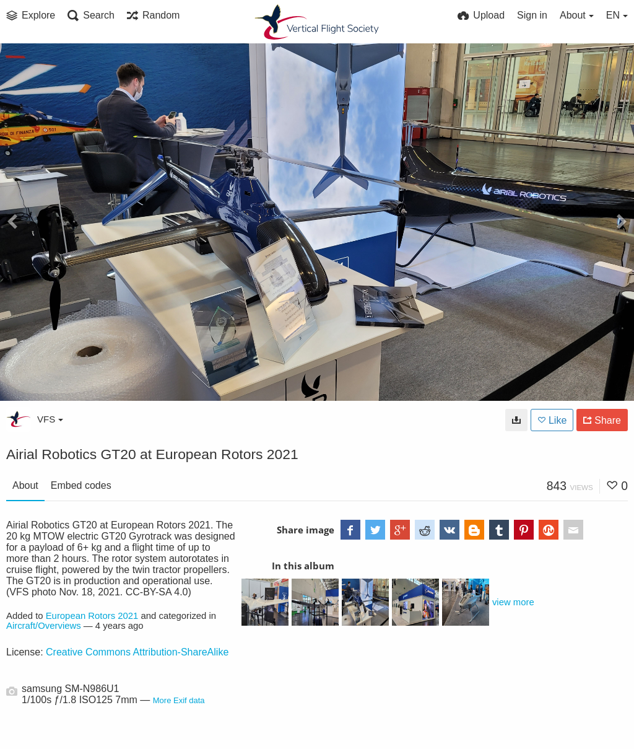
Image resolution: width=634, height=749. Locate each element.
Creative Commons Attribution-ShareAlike (137, 652)
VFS (50, 419)
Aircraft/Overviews (43, 626)
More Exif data (179, 700)
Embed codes (81, 485)
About (25, 485)
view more (513, 602)
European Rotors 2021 (92, 616)
